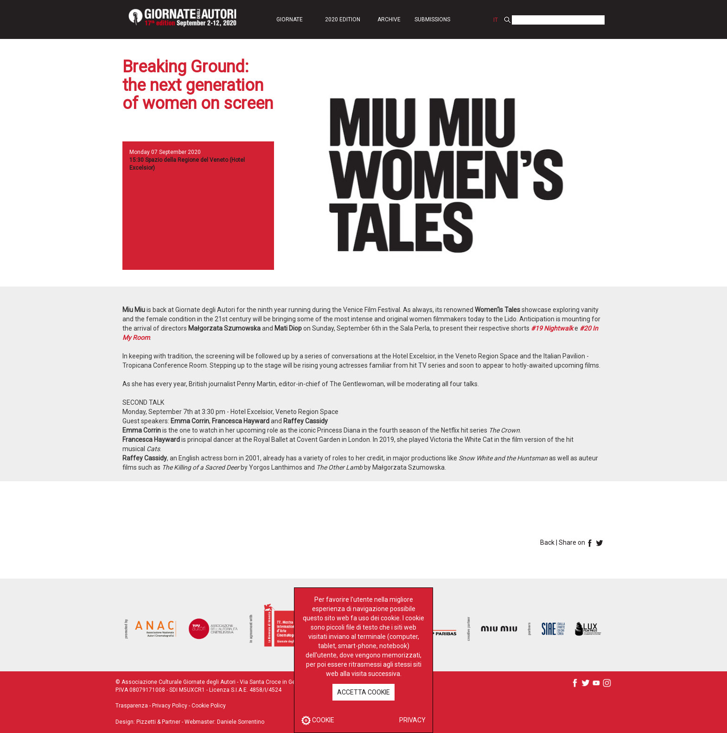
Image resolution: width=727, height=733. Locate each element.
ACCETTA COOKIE (363, 692)
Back (547, 542)
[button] (289, 19)
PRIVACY (412, 720)
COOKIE (317, 720)
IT (495, 20)
